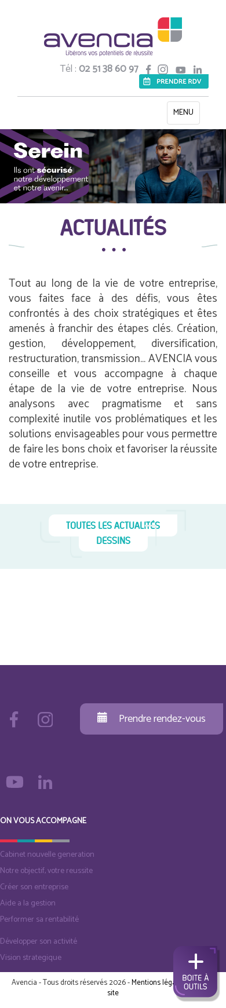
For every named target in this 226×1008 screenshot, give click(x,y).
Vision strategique (30, 958)
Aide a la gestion (28, 903)
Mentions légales (158, 983)
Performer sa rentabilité (39, 919)
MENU (186, 115)
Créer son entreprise (34, 887)
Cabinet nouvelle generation (47, 854)
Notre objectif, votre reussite (46, 871)
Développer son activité (38, 941)
